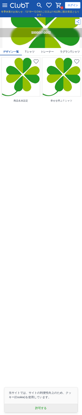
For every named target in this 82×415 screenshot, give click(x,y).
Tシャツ (30, 51)
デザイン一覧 (11, 51)
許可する (41, 408)
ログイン (73, 5)
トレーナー (47, 51)
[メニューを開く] (5, 5)
